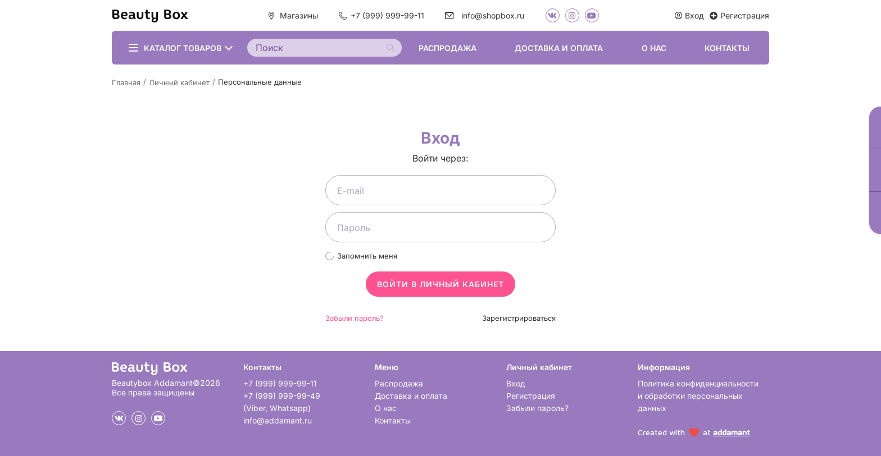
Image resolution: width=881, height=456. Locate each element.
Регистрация (530, 395)
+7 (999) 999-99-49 (281, 395)
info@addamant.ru (277, 420)
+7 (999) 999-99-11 (387, 15)
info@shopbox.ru (492, 15)
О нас (654, 48)
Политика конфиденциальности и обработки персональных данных (698, 396)
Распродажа (447, 48)
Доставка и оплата (559, 48)
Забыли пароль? (354, 318)
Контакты (727, 48)
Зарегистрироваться (519, 318)
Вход (515, 383)
